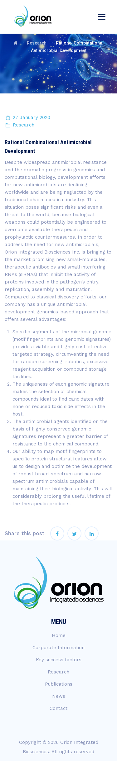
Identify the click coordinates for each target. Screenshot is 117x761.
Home (59, 635)
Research (23, 125)
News (58, 696)
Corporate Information (58, 647)
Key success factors (58, 660)
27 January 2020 (31, 117)
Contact (58, 708)
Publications (58, 684)
